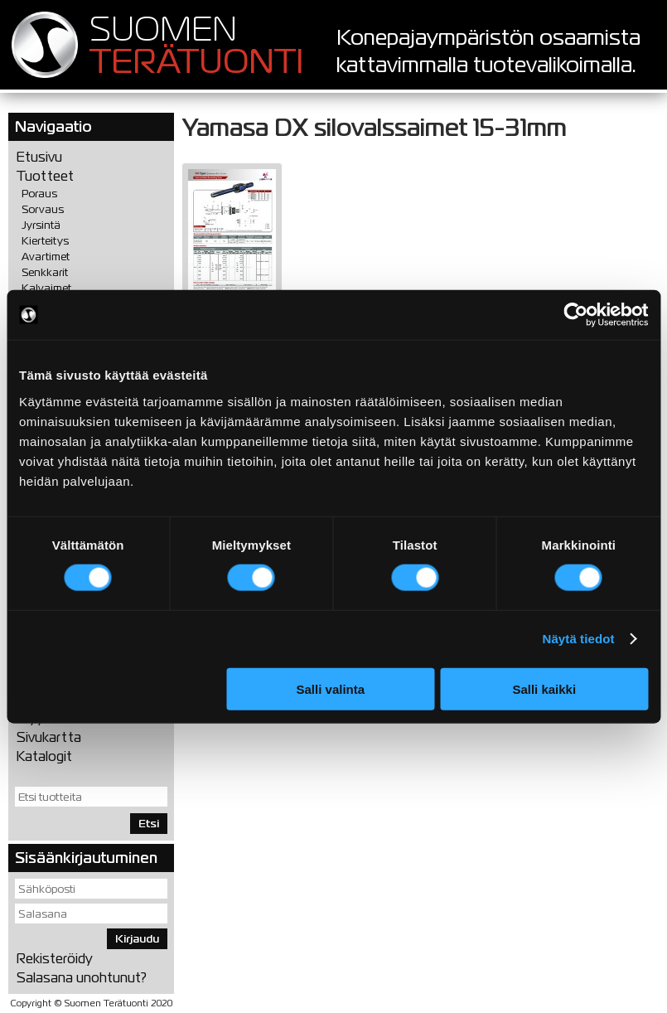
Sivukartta (49, 737)
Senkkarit (45, 272)
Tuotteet (45, 176)
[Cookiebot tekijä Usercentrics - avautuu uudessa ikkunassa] (575, 315)
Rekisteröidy (55, 959)
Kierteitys (45, 241)
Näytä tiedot (579, 639)
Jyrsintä (41, 225)
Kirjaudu (137, 939)
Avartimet (46, 256)
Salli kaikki (544, 688)
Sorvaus (43, 209)
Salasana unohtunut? (82, 978)
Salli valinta (331, 688)
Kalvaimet (46, 288)
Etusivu (39, 157)
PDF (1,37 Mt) (232, 241)
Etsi (148, 824)
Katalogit (44, 756)
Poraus (39, 193)
